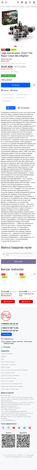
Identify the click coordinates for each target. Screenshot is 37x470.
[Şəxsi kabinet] (26, 2)
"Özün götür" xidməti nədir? (10, 389)
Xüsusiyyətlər (23, 108)
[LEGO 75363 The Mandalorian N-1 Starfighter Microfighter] (9, 281)
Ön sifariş (16, 85)
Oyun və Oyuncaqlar (18, 6)
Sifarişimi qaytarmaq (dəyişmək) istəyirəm (14, 370)
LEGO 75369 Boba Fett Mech (26, 294)
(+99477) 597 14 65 (9, 328)
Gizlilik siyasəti (5, 367)
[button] (15, 46)
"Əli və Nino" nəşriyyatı (8, 364)
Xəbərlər (4, 356)
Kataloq (8, 6)
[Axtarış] (18, 2)
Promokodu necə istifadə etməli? (11, 383)
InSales (30, 457)
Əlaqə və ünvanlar (7, 353)
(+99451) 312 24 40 (9, 324)
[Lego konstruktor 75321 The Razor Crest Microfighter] (18, 26)
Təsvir (11, 108)
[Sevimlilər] (30, 2)
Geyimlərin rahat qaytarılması (10, 375)
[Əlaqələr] (22, 2)
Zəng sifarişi (6, 334)
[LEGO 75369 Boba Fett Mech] (27, 281)
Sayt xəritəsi (30, 455)
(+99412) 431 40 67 (9, 331)
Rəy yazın (19, 261)
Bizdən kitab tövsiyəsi (8, 362)
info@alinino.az (8, 339)
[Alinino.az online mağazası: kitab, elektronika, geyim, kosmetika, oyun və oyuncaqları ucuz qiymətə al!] (6, 2)
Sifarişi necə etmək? (7, 381)
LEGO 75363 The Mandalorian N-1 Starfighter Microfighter (8, 295)
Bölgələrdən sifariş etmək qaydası (12, 386)
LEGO (7, 61)
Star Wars (9, 59)
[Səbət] (34, 2)
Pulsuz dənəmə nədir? (8, 373)
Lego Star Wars (20, 97)
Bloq (2, 359)
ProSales (15, 457)
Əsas (2, 6)
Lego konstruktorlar (22, 94)
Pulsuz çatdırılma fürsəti (8, 378)
